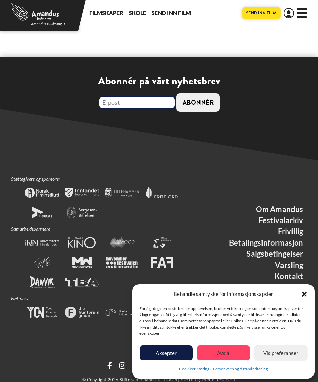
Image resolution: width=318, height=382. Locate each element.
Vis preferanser (280, 353)
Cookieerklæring (194, 368)
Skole (137, 13)
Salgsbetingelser (275, 253)
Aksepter (166, 353)
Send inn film (171, 13)
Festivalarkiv (281, 220)
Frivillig (290, 231)
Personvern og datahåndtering (240, 368)
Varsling (289, 265)
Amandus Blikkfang (48, 24)
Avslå (223, 353)
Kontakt (289, 276)
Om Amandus (279, 209)
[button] (304, 294)
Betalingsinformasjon (266, 242)
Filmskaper (106, 13)
